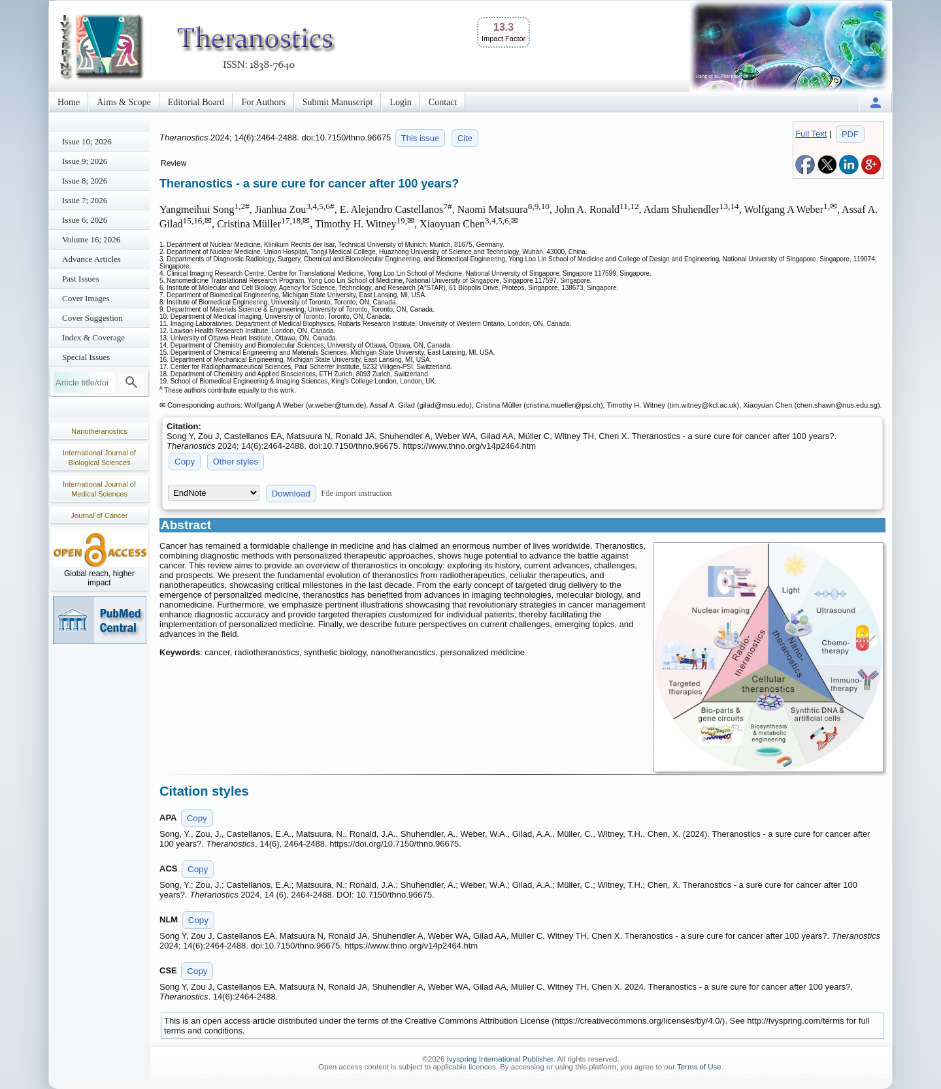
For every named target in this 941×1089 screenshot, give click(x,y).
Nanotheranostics (99, 431)
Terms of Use (699, 1067)
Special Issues (86, 357)
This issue (420, 138)
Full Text (811, 133)
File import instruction (357, 493)
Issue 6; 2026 (84, 220)
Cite (464, 138)
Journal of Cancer (99, 515)
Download (291, 493)
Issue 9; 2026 (84, 161)
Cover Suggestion (92, 318)
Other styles (235, 461)
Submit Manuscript (338, 102)
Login (400, 102)
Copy (184, 461)
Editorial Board (196, 102)
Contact (443, 102)
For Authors (263, 102)
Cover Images (86, 298)
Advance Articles (91, 259)
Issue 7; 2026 (84, 200)
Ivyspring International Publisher (500, 1059)
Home (69, 102)
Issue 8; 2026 (84, 181)
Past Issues (80, 279)
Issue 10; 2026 (87, 141)
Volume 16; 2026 (91, 239)
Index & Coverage (93, 337)
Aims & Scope (123, 102)
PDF (850, 134)
